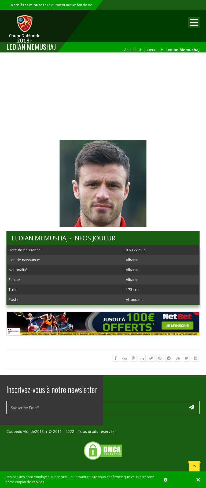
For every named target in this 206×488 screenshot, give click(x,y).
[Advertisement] (103, 95)
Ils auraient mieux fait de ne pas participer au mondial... (51, 7)
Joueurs (150, 49)
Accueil (130, 49)
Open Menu (194, 22)
